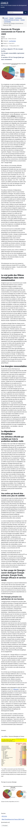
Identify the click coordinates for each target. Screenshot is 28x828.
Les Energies (12, 41)
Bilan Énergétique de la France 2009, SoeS (13, 819)
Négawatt (15, 689)
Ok (25, 12)
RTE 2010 (4, 816)
